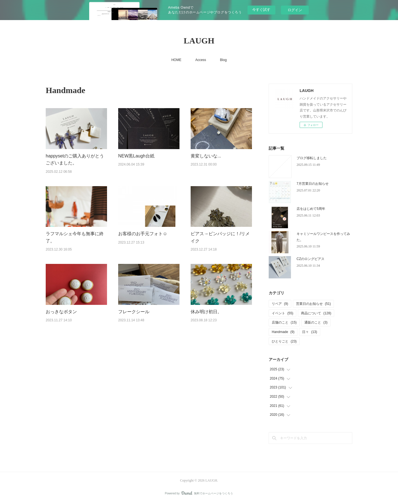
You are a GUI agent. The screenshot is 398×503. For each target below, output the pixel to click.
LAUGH (199, 40)
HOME (176, 60)
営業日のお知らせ (313, 304)
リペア (280, 304)
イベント (282, 313)
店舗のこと (284, 322)
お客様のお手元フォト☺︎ (142, 233)
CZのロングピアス (310, 259)
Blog (223, 60)
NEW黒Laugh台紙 (136, 156)
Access (200, 60)
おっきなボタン (61, 311)
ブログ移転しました (312, 158)
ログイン (295, 10)
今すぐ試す (261, 10)
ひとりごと (284, 341)
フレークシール (133, 311)
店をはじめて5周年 (311, 209)
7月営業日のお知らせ (313, 184)
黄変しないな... (206, 156)
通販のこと (315, 322)
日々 (309, 332)
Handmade (283, 332)
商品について (316, 313)
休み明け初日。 (206, 311)
